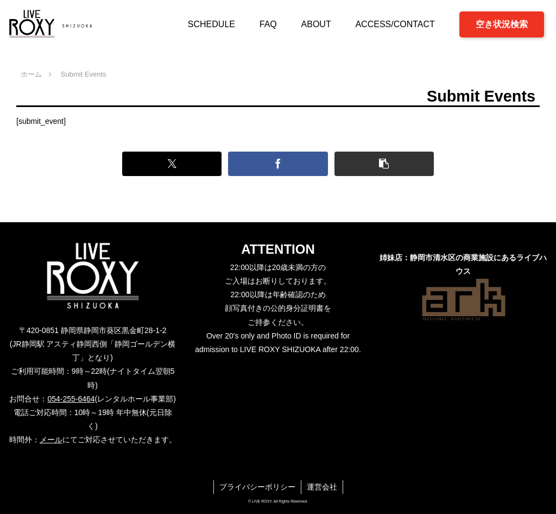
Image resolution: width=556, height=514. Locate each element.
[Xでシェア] (172, 164)
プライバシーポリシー (257, 486)
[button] (384, 164)
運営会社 (322, 486)
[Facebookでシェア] (277, 164)
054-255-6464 (70, 398)
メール (51, 439)
